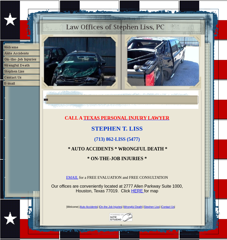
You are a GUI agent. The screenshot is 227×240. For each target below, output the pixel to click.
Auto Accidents (88, 206)
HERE (137, 191)
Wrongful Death (133, 206)
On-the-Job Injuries (111, 206)
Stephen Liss (151, 206)
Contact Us (167, 206)
